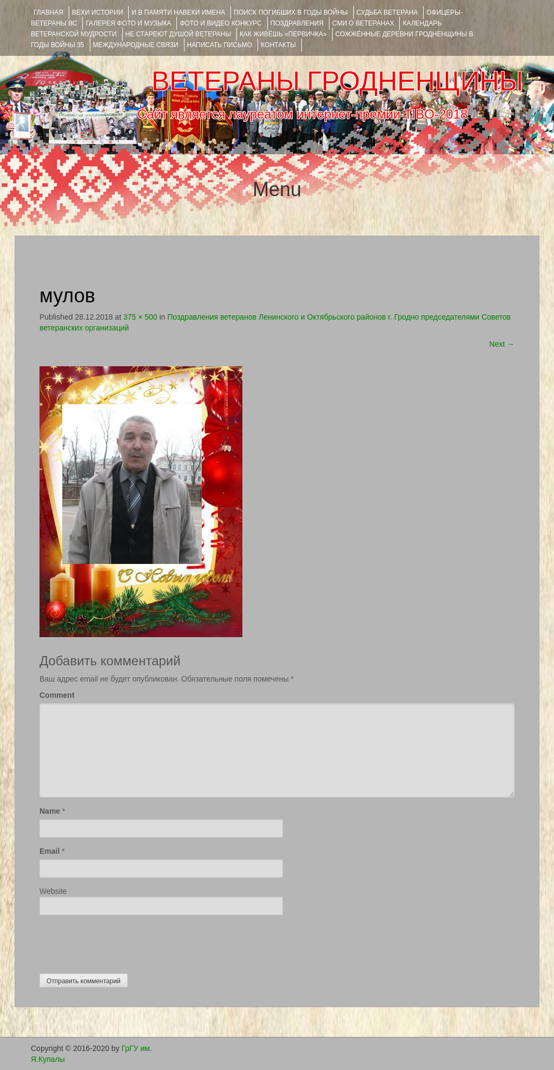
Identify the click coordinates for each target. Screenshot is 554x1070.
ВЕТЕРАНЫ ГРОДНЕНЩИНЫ (337, 81)
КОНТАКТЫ (278, 45)
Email (49, 851)
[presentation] (121, 941)
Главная (48, 12)
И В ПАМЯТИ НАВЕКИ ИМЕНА (178, 12)
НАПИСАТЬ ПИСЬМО (220, 45)
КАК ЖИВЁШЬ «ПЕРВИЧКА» (283, 34)
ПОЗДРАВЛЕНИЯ (297, 23)
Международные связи (136, 45)
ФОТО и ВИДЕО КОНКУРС (220, 23)
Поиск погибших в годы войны (291, 12)
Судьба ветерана (387, 12)
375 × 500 (140, 317)
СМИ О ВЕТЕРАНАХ (363, 23)
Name (49, 811)
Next (502, 344)
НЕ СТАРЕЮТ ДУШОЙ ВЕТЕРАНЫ (178, 34)
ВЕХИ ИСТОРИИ (97, 12)
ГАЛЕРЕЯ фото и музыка (128, 23)
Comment (57, 695)
